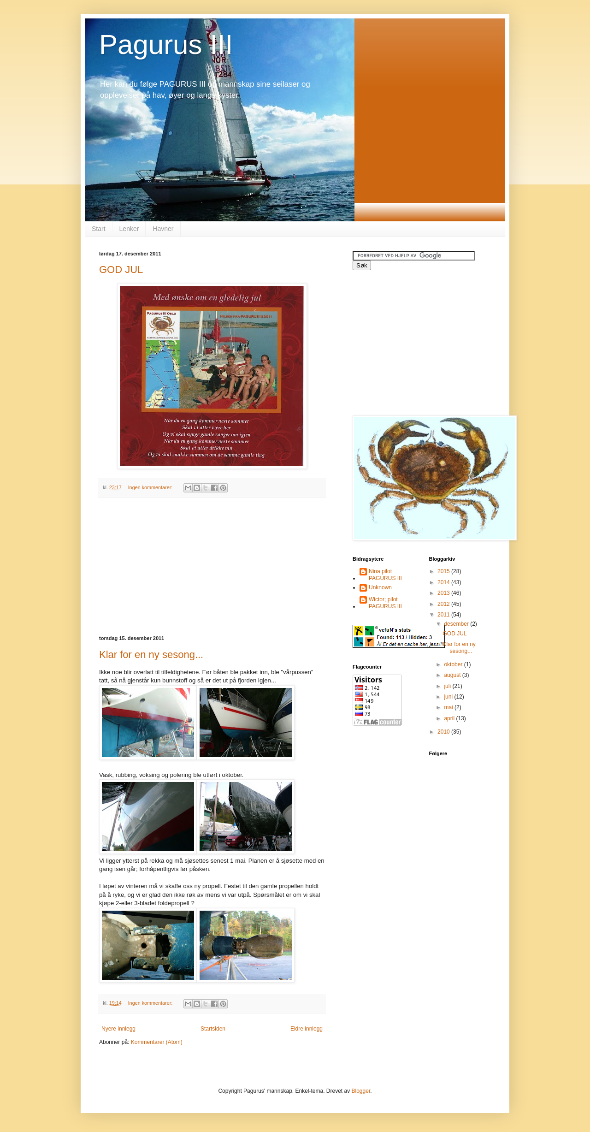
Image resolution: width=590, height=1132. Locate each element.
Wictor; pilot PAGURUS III (385, 602)
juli (448, 686)
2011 (444, 614)
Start (99, 228)
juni (449, 696)
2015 (444, 571)
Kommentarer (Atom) (157, 1042)
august (453, 675)
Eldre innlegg (306, 1028)
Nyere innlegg (118, 1028)
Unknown (380, 587)
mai (449, 707)
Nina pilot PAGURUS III (385, 574)
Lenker (129, 228)
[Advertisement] (212, 566)
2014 (444, 582)
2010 (444, 732)
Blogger (361, 1091)
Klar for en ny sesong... (151, 654)
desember (457, 624)
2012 (444, 604)
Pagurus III (166, 44)
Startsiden (213, 1028)
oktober (454, 664)
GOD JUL (121, 269)
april (450, 718)
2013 (444, 593)
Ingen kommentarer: (151, 487)
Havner (163, 228)
